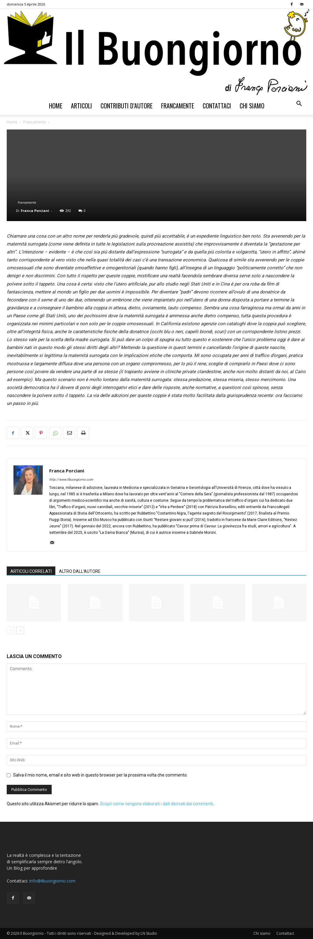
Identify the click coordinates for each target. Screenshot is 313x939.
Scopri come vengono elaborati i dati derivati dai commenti (156, 803)
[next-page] (20, 630)
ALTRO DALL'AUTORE (80, 571)
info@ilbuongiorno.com (52, 881)
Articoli (81, 105)
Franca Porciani (35, 210)
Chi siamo (252, 105)
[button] (299, 104)
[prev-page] (10, 630)
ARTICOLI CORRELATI (31, 571)
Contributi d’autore (127, 105)
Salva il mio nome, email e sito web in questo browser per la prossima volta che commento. (100, 775)
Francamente (177, 105)
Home (55, 105)
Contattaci (217, 105)
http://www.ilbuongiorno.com (71, 480)
